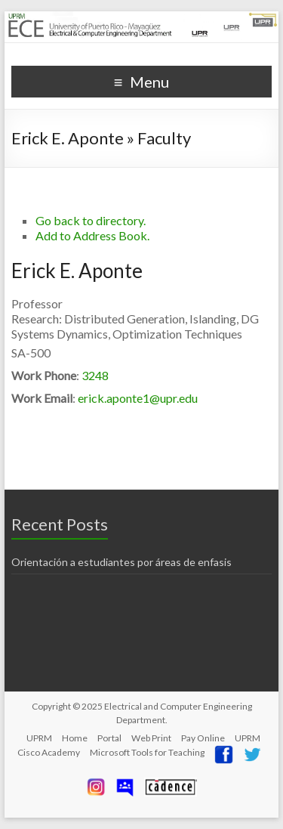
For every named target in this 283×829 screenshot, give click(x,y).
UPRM (39, 738)
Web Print (151, 738)
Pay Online (203, 738)
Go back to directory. (90, 220)
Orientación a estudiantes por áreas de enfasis (121, 561)
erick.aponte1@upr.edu (138, 398)
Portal (109, 738)
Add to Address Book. (92, 235)
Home (75, 738)
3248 (95, 375)
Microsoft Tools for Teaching (147, 752)
